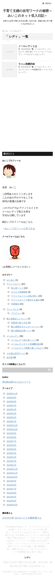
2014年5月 (11, 497)
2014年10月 (12, 477)
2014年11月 (12, 473)
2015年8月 (11, 437)
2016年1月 (11, 421)
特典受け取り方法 (19, 323)
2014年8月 (11, 485)
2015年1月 (11, 465)
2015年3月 (11, 457)
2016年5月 (11, 405)
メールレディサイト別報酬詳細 (25, 344)
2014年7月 (11, 489)
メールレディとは (27, 46)
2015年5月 (11, 449)
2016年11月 (12, 393)
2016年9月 (11, 397)
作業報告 (15, 304)
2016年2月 (11, 417)
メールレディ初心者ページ (23, 340)
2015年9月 (11, 433)
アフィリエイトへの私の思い (24, 296)
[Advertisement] (27, 122)
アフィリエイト (14, 284)
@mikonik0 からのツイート (16, 382)
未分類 (10, 357)
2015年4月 (11, 453)
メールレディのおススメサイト (25, 532)
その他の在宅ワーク (16, 353)
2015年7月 (11, 441)
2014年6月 (11, 493)
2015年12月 (12, 425)
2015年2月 (11, 461)
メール (41, 52)
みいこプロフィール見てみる (20, 228)
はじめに (11, 280)
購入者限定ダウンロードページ (25, 327)
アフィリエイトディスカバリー (29, 543)
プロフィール (36, 538)
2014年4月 (11, 501)
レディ (42, 54)
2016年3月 (11, 413)
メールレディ (40, 49)
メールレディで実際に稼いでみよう (27, 348)
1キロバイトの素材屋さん (28, 518)
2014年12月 (12, 469)
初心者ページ (17, 288)
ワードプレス (13, 309)
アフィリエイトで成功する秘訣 (25, 300)
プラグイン (16, 313)
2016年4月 (11, 409)
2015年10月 (12, 429)
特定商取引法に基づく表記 (29, 552)
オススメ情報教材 (19, 292)
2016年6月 (11, 401)
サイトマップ (23, 529)
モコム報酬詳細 (26, 64)
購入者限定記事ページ (21, 330)
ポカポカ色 (8, 518)
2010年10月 (12, 505)
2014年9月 (11, 481)
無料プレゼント (19, 549)
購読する (9, 154)
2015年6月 (11, 445)
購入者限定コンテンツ (17, 319)
